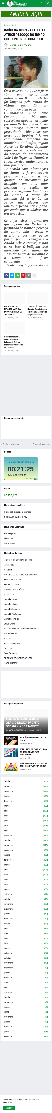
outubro (26, 781)
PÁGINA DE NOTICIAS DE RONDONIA (20, 629)
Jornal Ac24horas (12, 609)
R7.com (7, 638)
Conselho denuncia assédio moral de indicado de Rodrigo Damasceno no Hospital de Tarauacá (13, 342)
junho (26, 820)
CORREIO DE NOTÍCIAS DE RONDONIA (20, 575)
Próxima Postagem (41, 444)
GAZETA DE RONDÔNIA (14, 589)
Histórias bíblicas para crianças (17, 512)
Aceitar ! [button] (9, 1108)
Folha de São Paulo (12, 579)
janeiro (26, 796)
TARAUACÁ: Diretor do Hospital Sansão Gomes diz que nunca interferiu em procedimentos (37, 310)
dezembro (26, 791)
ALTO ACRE (9, 565)
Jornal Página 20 (11, 619)
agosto (26, 830)
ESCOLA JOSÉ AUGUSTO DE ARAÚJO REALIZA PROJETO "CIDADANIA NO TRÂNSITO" (22, 722)
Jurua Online (9, 624)
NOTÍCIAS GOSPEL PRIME (15, 517)
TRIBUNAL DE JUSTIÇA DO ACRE (18, 658)
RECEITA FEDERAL (12, 643)
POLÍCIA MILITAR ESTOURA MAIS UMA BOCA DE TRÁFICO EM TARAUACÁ (13, 310)
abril (26, 811)
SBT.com (8, 648)
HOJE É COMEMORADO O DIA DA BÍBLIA (33, 739)
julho (26, 825)
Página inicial (10, 25)
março (26, 806)
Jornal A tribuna (11, 604)
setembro (26, 835)
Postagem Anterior (11, 444)
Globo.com (9, 594)
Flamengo (8, 538)
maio (26, 816)
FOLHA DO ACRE (11, 584)
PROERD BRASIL (11, 633)
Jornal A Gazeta (11, 599)
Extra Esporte (10, 533)
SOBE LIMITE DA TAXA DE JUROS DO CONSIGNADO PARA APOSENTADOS (33, 752)
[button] (3, 3)
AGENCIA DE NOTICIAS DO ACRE (18, 560)
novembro (26, 786)
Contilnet (8, 570)
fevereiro (26, 801)
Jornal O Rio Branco (12, 614)
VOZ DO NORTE (10, 663)
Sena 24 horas (10, 653)
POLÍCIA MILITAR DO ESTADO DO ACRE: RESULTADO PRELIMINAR (33, 764)
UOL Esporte (9, 543)
